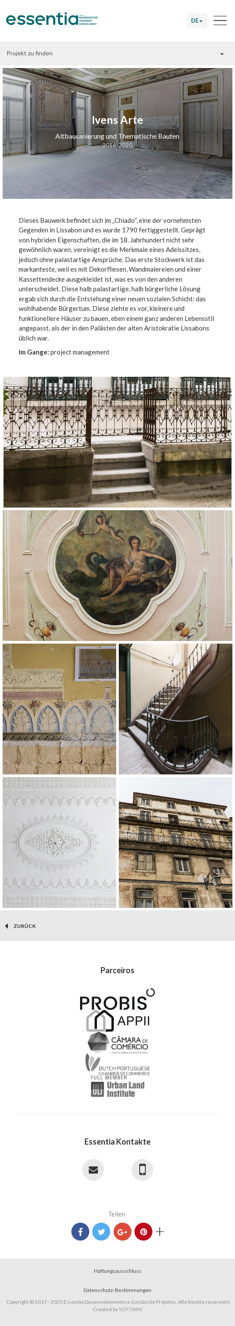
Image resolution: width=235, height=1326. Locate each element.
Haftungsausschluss (117, 1271)
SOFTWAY (131, 1309)
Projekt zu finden (30, 53)
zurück (20, 926)
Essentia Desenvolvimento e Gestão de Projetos (51, 22)
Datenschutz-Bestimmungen (117, 1290)
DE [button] (197, 20)
